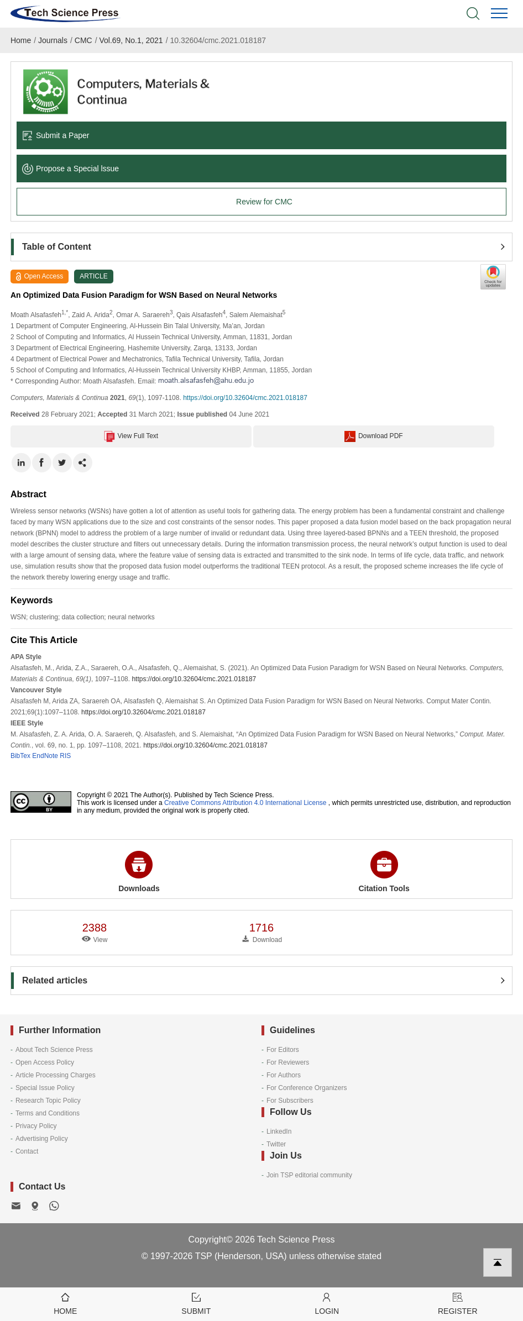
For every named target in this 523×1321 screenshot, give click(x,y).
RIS (65, 756)
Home (21, 40)
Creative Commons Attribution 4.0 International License (245, 803)
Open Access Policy (44, 1062)
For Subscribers (289, 1100)
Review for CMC (264, 201)
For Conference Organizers (306, 1088)
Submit (196, 1303)
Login (327, 1303)
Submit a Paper (56, 135)
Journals (52, 40)
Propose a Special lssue (70, 168)
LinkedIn (278, 1131)
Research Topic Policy (48, 1100)
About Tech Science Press (54, 1050)
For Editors (282, 1050)
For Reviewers (287, 1062)
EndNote (45, 756)
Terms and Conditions (47, 1113)
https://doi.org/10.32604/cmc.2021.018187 (245, 398)
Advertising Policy (41, 1139)
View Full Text (131, 436)
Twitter (276, 1144)
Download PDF (373, 436)
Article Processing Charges (55, 1075)
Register (458, 1303)
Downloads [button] (139, 872)
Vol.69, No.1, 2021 (131, 40)
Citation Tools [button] (383, 872)
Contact (26, 1151)
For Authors (283, 1075)
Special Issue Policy (45, 1088)
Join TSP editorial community (309, 1175)
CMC (83, 40)
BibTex (20, 756)
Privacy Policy (36, 1126)
